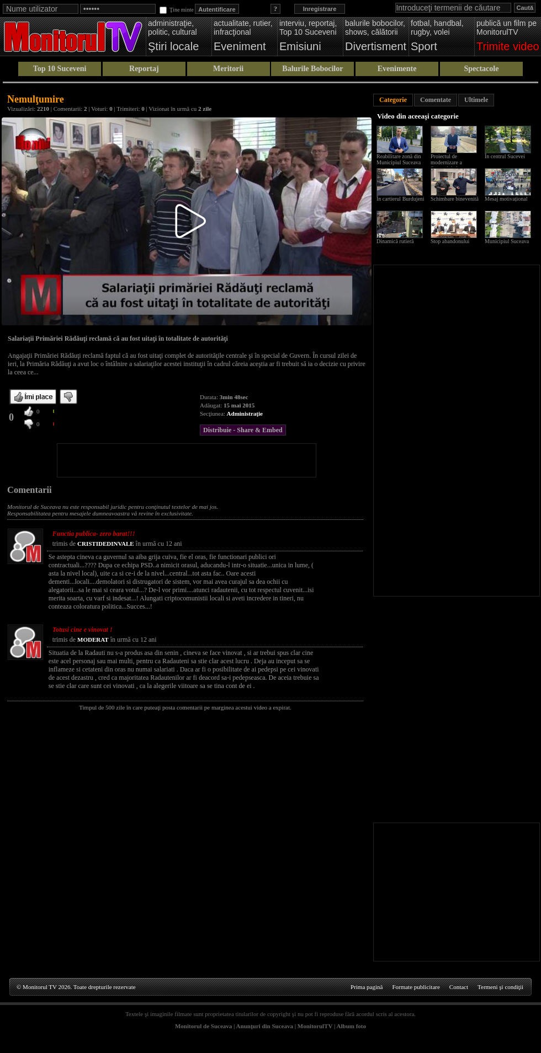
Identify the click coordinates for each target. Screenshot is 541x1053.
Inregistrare (320, 9)
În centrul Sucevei (505, 156)
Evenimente (397, 69)
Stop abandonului (450, 241)
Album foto (351, 1026)
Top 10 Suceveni (60, 69)
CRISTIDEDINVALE (105, 543)
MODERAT (93, 639)
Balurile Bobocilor (312, 69)
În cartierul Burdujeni (400, 199)
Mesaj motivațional (506, 199)
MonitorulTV (315, 1026)
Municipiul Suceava (507, 241)
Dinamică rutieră (394, 241)
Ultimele (476, 100)
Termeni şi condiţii (500, 987)
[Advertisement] (186, 460)
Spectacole (481, 69)
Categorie (393, 100)
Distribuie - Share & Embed (243, 430)
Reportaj (144, 69)
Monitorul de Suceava (203, 1026)
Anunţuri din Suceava (264, 1026)
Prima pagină (367, 987)
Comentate (435, 100)
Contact (458, 987)
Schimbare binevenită (455, 199)
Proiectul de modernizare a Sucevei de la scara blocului (452, 165)
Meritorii (228, 69)
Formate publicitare (415, 987)
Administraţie (245, 413)
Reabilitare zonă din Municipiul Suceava (398, 159)
